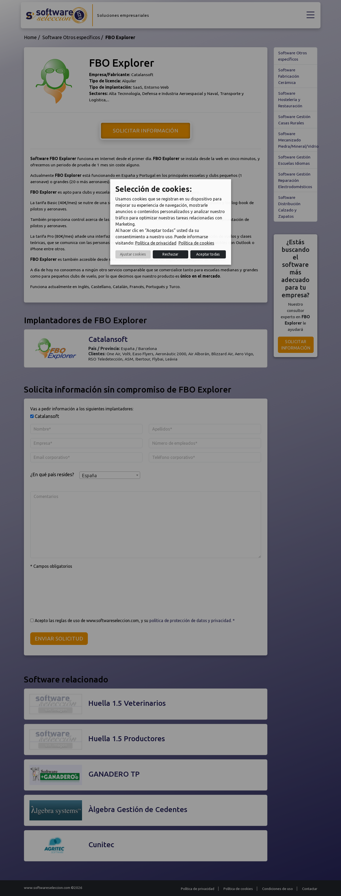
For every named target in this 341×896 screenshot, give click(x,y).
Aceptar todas (208, 254)
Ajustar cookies (133, 254)
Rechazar (170, 254)
